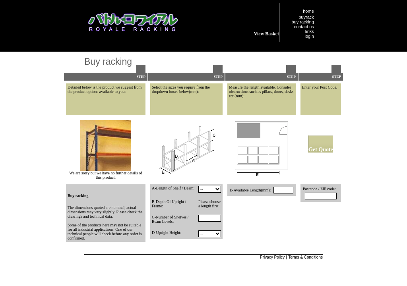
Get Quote (320, 150)
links (309, 31)
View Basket (266, 34)
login (309, 36)
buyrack (306, 17)
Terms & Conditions (305, 257)
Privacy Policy (272, 257)
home (308, 11)
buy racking (303, 21)
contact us (304, 26)
